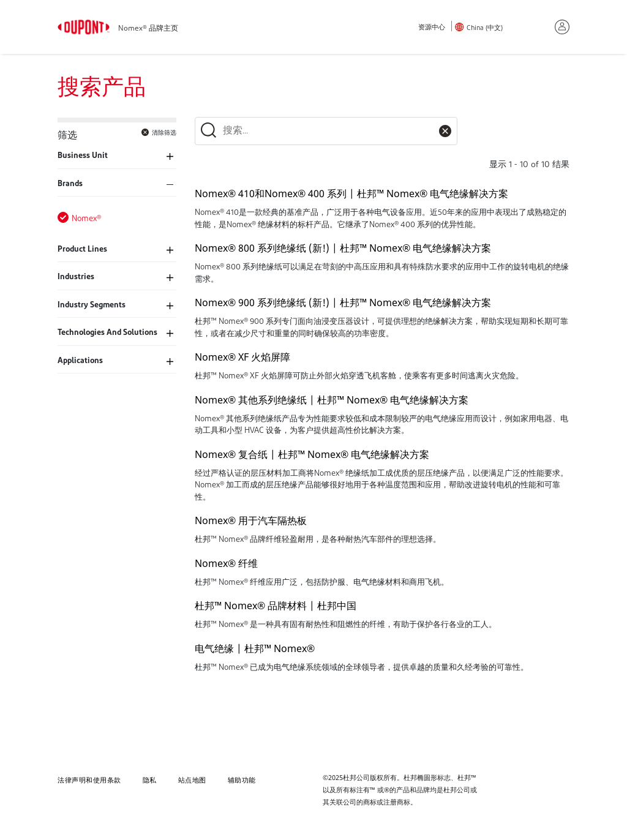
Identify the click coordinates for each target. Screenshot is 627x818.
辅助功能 (242, 779)
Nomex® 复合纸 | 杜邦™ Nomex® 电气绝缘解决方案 (312, 454)
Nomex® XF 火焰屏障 (242, 357)
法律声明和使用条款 (89, 779)
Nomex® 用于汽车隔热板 (251, 520)
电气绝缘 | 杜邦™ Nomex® (255, 648)
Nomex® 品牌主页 (148, 28)
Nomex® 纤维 (226, 563)
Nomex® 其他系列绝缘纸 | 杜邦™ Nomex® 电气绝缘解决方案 (331, 400)
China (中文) (485, 28)
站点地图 (192, 779)
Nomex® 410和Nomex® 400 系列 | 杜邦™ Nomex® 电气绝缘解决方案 (351, 193)
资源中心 (431, 27)
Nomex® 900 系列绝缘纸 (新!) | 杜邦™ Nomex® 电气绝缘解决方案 (343, 302)
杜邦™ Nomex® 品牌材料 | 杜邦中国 (275, 605)
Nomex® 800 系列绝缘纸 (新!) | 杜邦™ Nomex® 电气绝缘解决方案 (343, 248)
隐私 (150, 779)
